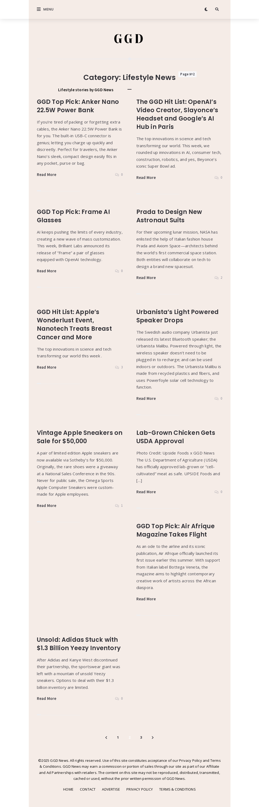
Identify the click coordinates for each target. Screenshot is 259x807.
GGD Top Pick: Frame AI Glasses (74, 216)
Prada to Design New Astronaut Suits (169, 216)
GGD (129, 39)
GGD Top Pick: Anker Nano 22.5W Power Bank (79, 106)
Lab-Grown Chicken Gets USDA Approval (176, 437)
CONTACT (87, 789)
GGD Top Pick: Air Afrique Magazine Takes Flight (176, 530)
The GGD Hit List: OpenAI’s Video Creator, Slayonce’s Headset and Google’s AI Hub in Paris (177, 114)
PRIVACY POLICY (139, 789)
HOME (68, 789)
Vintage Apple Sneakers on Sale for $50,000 (75, 437)
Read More (46, 174)
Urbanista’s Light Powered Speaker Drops (178, 316)
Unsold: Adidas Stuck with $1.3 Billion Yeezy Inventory (80, 643)
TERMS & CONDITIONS (177, 789)
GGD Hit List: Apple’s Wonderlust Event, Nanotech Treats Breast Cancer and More (75, 324)
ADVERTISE (111, 789)
